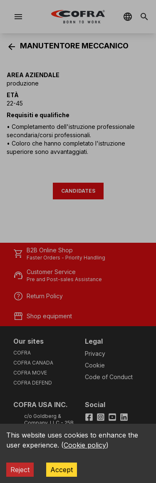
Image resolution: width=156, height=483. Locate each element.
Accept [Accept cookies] (61, 469)
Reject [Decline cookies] (20, 469)
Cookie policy (85, 445)
